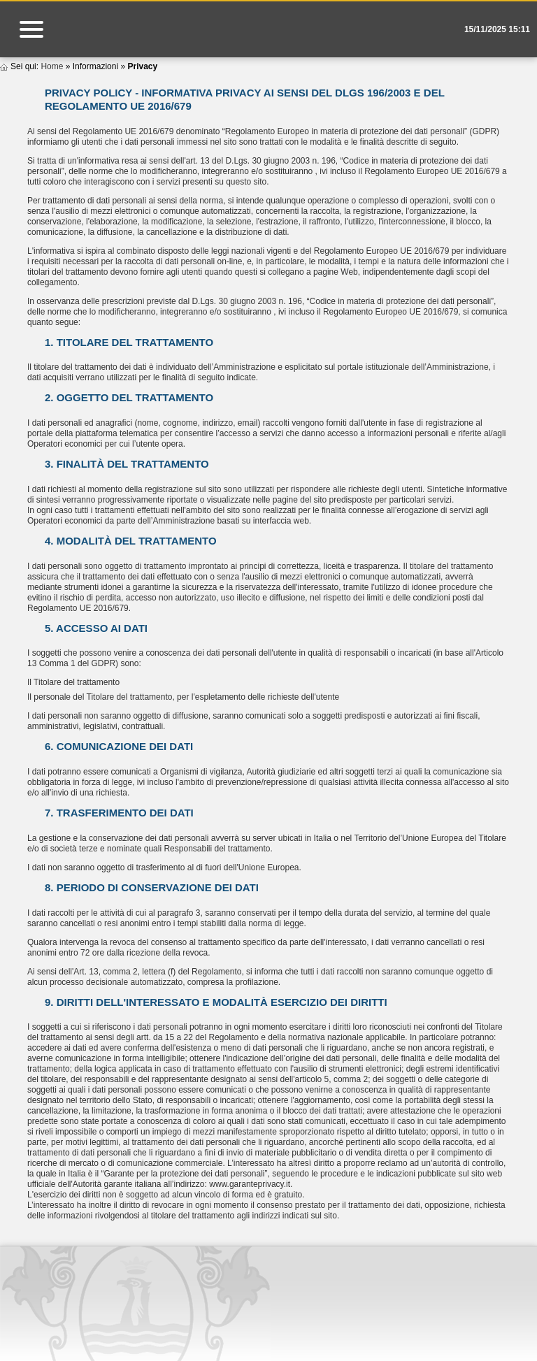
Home (52, 66)
